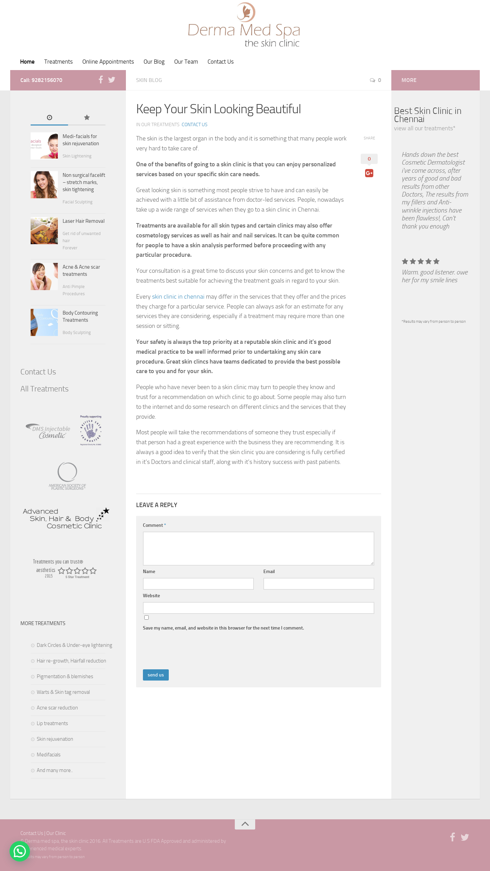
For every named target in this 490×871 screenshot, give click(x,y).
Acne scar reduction (57, 708)
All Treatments (44, 388)
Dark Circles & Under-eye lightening (74, 645)
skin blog (149, 80)
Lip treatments (52, 723)
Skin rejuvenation (55, 739)
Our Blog (154, 61)
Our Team (186, 61)
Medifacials (49, 755)
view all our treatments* (425, 128)
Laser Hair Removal (83, 221)
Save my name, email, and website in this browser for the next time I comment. (223, 628)
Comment (154, 525)
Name (149, 571)
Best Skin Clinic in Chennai (427, 114)
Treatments (58, 61)
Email (269, 571)
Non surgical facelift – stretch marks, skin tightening (84, 182)
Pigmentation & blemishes (65, 676)
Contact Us (221, 61)
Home (27, 61)
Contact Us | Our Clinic (43, 833)
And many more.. (55, 770)
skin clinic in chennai (179, 296)
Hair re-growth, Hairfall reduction (71, 661)
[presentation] (194, 652)
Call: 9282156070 (41, 80)
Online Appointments (108, 61)
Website (151, 596)
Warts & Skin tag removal (63, 692)
